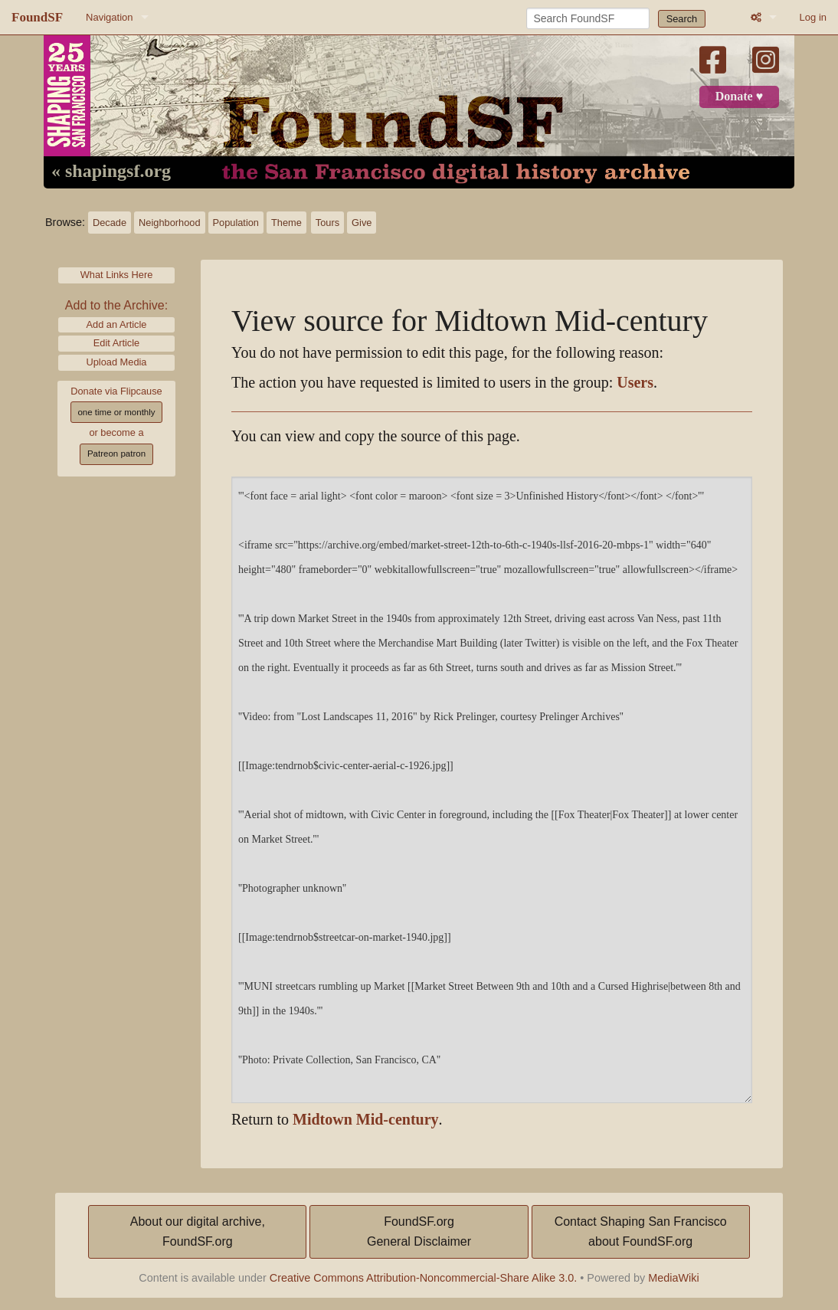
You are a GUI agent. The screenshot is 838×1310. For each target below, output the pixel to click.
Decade (109, 222)
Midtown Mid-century (366, 1119)
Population (236, 222)
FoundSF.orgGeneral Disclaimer (419, 1231)
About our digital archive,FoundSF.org (197, 1231)
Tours (327, 222)
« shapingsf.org (111, 172)
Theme (286, 222)
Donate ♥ (739, 96)
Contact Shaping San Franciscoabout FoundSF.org (641, 1231)
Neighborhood (169, 222)
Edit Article (116, 343)
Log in (813, 17)
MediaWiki (673, 1278)
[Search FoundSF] (588, 18)
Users (635, 382)
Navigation (109, 17)
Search (682, 19)
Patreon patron (116, 453)
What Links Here (116, 274)
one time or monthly (116, 412)
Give (362, 222)
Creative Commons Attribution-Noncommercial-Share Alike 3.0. (424, 1278)
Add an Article (117, 324)
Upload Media (117, 362)
